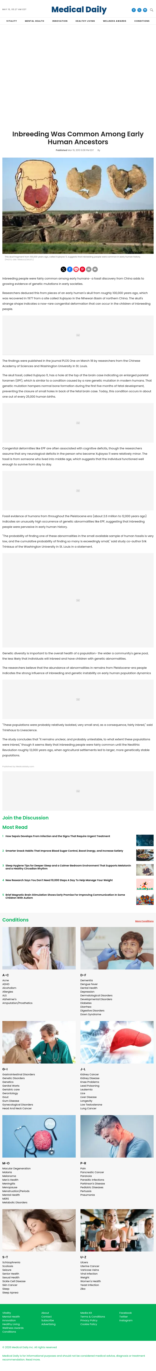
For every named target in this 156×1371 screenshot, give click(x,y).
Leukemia (86, 1089)
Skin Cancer (9, 1285)
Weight (84, 1277)
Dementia (86, 980)
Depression (87, 992)
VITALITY (11, 21)
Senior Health (10, 1274)
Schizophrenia (11, 1262)
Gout (5, 1097)
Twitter (123, 1316)
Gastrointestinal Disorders (18, 1074)
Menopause (9, 1187)
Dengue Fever (89, 984)
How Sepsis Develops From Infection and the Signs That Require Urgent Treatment (58, 836)
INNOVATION (60, 21)
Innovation (9, 1320)
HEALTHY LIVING (85, 21)
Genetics (7, 1082)
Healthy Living (11, 1324)
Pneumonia (87, 1195)
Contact (46, 1316)
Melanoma (9, 1176)
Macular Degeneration (16, 1168)
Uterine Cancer (89, 1266)
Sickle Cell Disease (13, 1281)
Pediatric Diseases (91, 1187)
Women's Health (90, 1281)
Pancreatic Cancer (92, 1172)
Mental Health (11, 1195)
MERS (5, 1199)
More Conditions (144, 921)
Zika (83, 1289)
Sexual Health (10, 1277)
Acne (5, 980)
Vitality (6, 1313)
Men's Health (10, 1180)
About (45, 1313)
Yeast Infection (89, 1285)
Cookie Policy (88, 1324)
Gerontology (10, 1093)
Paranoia (86, 1176)
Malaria (7, 1172)
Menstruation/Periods (16, 1191)
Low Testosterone (91, 1104)
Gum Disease (10, 1101)
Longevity (86, 1101)
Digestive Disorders (92, 1010)
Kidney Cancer (89, 1074)
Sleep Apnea (10, 1292)
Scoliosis (7, 1266)
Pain (83, 1168)
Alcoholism (9, 988)
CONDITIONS (142, 21)
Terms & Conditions (92, 1316)
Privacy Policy (89, 1320)
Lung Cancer (88, 1108)
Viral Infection (89, 1274)
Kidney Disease (89, 1078)
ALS (4, 995)
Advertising (48, 1324)
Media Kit (86, 1313)
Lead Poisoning (89, 1086)
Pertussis (86, 1191)
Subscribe (47, 1320)
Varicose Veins (89, 1270)
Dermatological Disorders (96, 995)
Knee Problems (89, 1082)
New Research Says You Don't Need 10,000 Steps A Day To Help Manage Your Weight (59, 880)
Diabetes (86, 1003)
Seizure (6, 1270)
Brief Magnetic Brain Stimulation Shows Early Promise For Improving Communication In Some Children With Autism (65, 896)
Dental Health (89, 988)
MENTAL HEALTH (34, 21)
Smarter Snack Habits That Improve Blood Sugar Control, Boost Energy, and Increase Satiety (64, 851)
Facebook (125, 1313)
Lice (82, 1093)
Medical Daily (79, 10)
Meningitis (8, 1183)
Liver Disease (88, 1097)
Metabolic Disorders (14, 1202)
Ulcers (84, 1262)
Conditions (15, 920)
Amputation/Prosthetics (17, 1003)
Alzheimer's (9, 999)
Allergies (7, 992)
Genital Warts (10, 1086)
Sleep (5, 1289)
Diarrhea (85, 1007)
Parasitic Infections (92, 1180)
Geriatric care (11, 1089)
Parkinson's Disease (92, 1183)
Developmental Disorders (96, 999)
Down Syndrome (90, 1014)
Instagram (125, 1320)
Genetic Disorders (13, 1078)
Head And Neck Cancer (17, 1108)
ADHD (5, 984)
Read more (33, 1359)
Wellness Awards (114, 21)
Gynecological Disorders (17, 1104)
